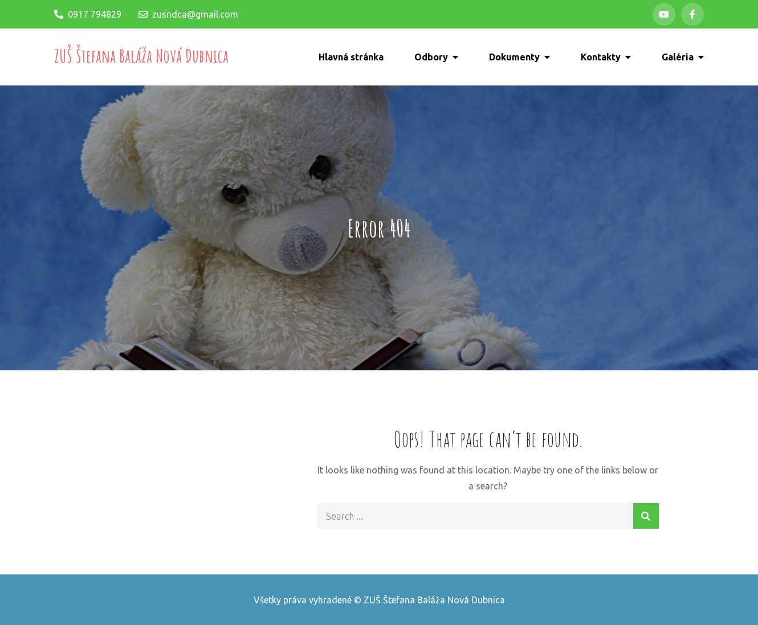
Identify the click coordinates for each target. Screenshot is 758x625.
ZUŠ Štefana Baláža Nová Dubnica (141, 55)
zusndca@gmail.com (188, 14)
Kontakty (601, 57)
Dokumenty (514, 57)
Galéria (678, 57)
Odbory (431, 57)
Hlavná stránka (351, 57)
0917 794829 (87, 14)
